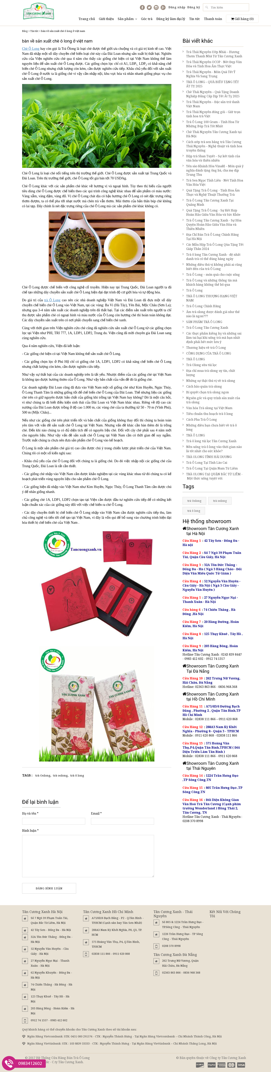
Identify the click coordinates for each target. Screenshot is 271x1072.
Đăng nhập (176, 7)
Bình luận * (30, 830)
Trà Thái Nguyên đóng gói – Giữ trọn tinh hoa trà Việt (211, 114)
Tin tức (194, 19)
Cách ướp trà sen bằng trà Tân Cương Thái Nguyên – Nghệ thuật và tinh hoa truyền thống (212, 146)
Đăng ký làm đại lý (170, 19)
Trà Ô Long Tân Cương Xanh (205, 327)
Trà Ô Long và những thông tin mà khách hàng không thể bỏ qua (210, 282)
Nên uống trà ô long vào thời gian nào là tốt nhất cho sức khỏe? (212, 449)
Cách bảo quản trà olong (202, 386)
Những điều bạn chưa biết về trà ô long (210, 427)
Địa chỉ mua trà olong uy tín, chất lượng (209, 373)
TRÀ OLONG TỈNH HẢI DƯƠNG (207, 457)
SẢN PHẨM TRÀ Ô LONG (202, 322)
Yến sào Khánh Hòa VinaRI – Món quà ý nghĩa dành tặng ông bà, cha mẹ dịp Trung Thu (213, 170)
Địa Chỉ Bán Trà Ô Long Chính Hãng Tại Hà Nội (211, 236)
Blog (25, 31)
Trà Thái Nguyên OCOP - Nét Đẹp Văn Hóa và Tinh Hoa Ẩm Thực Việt (212, 64)
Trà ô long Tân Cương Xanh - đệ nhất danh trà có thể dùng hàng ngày (211, 256)
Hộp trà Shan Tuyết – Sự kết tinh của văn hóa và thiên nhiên (211, 158)
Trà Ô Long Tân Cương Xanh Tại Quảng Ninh (208, 202)
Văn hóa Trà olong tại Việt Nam (207, 408)
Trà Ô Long (193, 290)
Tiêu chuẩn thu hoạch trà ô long (208, 414)
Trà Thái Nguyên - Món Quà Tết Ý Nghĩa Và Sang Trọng (209, 74)
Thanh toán (213, 19)
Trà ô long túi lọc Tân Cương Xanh (209, 441)
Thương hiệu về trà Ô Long (204, 347)
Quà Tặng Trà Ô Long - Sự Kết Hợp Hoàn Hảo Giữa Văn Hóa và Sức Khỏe (211, 212)
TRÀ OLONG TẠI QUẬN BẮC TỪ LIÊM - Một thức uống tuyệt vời (213, 476)
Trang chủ (86, 19)
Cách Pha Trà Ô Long (200, 419)
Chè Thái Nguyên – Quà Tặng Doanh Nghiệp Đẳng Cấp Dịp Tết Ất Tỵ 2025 (211, 94)
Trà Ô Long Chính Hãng (202, 306)
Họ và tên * (30, 813)
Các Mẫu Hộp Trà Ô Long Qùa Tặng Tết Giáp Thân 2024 (213, 246)
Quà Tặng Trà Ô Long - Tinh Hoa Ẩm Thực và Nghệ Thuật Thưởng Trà (211, 192)
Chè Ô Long (30, 49)
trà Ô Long (52, 300)
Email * (96, 813)
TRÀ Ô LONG (194, 359)
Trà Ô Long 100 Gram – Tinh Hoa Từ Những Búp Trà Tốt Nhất (211, 124)
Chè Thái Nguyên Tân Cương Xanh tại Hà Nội (212, 134)
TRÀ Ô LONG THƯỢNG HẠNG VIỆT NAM (210, 298)
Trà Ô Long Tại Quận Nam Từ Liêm (210, 468)
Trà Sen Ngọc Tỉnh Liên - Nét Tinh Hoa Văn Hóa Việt (213, 182)
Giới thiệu (106, 19)
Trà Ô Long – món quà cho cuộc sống (211, 274)
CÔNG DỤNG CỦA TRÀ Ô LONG (207, 353)
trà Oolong (42, 775)
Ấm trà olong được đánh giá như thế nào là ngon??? (211, 314)
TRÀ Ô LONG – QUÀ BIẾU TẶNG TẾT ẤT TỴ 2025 (211, 84)
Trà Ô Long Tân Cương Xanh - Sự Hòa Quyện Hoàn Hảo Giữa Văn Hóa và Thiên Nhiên (212, 224)
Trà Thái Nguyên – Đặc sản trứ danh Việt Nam (211, 104)
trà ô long (77, 775)
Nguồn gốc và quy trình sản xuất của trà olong (211, 400)
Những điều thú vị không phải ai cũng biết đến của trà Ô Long (212, 266)
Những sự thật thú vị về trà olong (209, 381)
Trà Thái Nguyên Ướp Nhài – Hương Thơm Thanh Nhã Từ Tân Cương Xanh (212, 54)
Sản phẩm (127, 19)
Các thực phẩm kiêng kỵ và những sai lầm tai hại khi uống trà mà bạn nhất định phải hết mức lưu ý (212, 337)
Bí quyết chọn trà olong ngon (206, 392)
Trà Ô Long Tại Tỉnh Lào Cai (205, 462)
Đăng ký (193, 7)
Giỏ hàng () (242, 19)
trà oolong (60, 775)
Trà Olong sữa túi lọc (200, 365)
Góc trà (147, 19)
